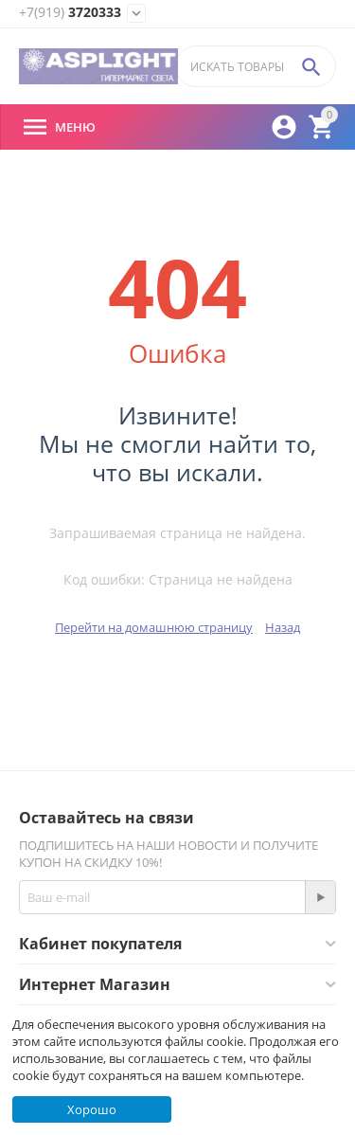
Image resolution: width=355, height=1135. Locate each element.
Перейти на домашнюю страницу (154, 627)
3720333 (70, 13)
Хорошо (91, 1109)
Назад (282, 627)
